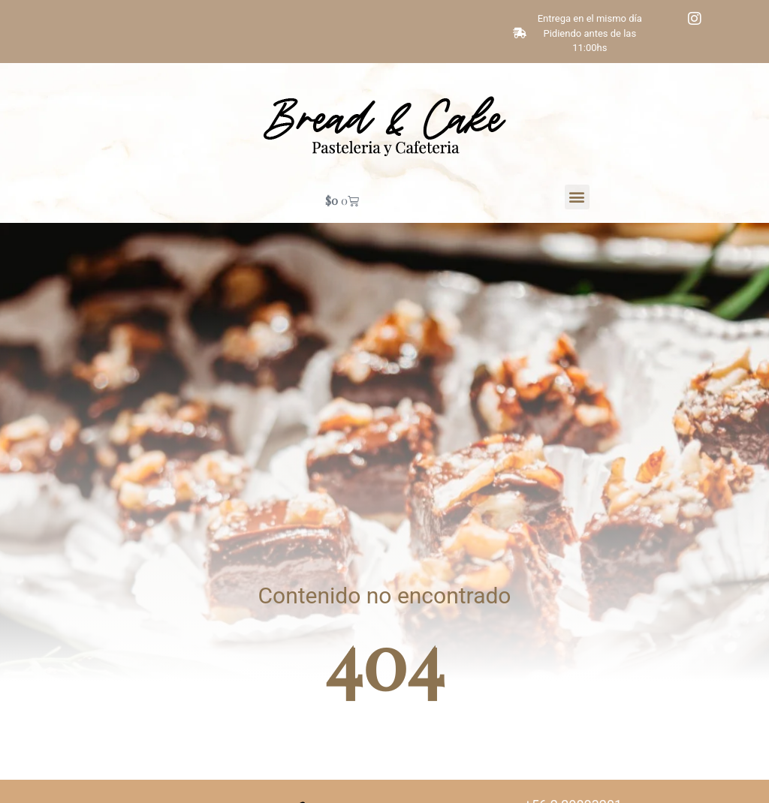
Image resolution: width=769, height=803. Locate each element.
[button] (577, 197)
